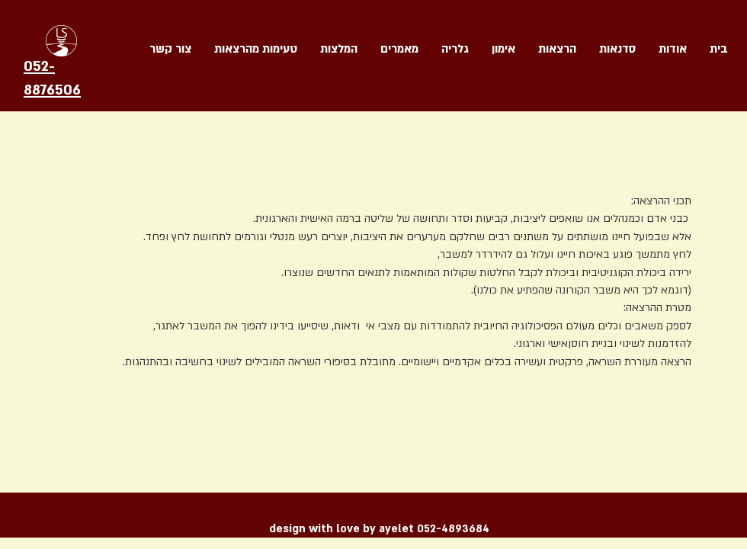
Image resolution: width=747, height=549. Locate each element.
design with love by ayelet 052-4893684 (379, 529)
